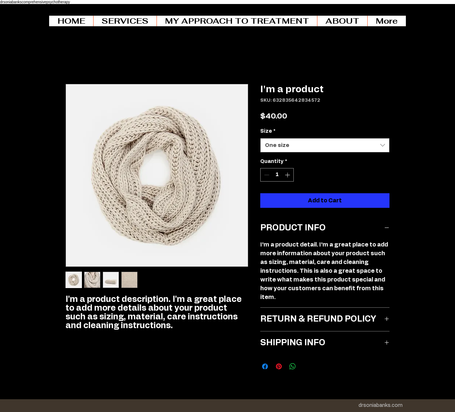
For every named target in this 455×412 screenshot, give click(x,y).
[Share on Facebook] (265, 366)
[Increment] (288, 174)
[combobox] (324, 145)
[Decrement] (265, 174)
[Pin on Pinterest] (278, 366)
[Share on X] (306, 366)
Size (268, 131)
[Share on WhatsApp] (292, 366)
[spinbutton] (277, 174)
